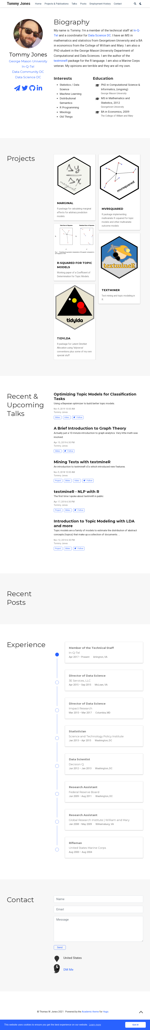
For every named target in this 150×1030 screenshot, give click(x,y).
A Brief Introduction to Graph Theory (90, 428)
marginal (65, 203)
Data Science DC (99, 35)
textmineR (61, 60)
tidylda (63, 338)
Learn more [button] (95, 1024)
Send (60, 954)
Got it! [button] (135, 1025)
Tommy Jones (18, 3)
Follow (77, 417)
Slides (57, 417)
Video (66, 417)
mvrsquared (112, 208)
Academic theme (90, 1018)
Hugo (105, 1018)
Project (58, 480)
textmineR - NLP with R (76, 491)
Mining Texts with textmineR (82, 462)
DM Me (68, 977)
